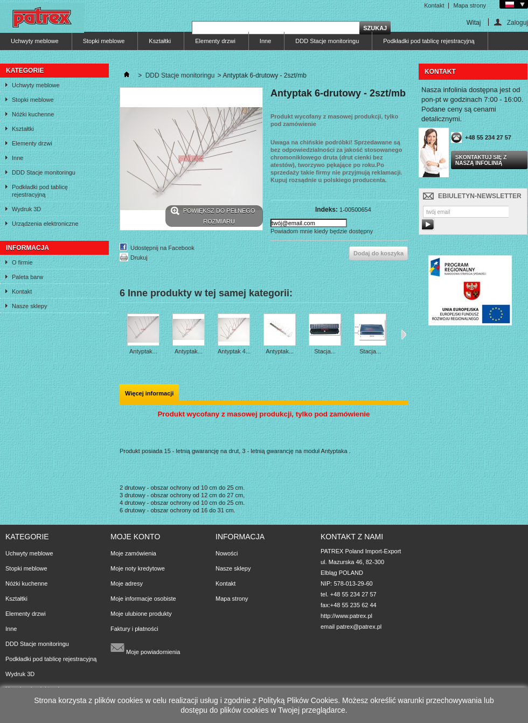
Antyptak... (143, 351)
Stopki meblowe (104, 41)
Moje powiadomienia (145, 647)
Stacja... (325, 351)
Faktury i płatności (134, 628)
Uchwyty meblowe (35, 41)
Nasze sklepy (29, 306)
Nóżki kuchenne (33, 114)
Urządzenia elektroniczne (45, 223)
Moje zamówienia (133, 553)
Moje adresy (126, 583)
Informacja (27, 248)
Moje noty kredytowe (137, 568)
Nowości (227, 553)
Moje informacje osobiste (143, 598)
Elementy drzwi (215, 41)
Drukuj (139, 257)
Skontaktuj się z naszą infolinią (480, 160)
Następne (403, 334)
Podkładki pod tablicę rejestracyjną (428, 41)
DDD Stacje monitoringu (327, 41)
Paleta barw (27, 277)
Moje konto (135, 536)
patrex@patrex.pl (358, 626)
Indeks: (326, 209)
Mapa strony (469, 5)
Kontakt (434, 5)
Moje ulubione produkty (141, 613)
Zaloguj (517, 22)
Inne (265, 41)
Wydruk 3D (26, 209)
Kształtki (160, 41)
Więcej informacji (149, 393)
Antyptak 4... (234, 351)
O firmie (22, 262)
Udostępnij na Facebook (162, 248)
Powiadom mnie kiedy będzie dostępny (321, 231)
